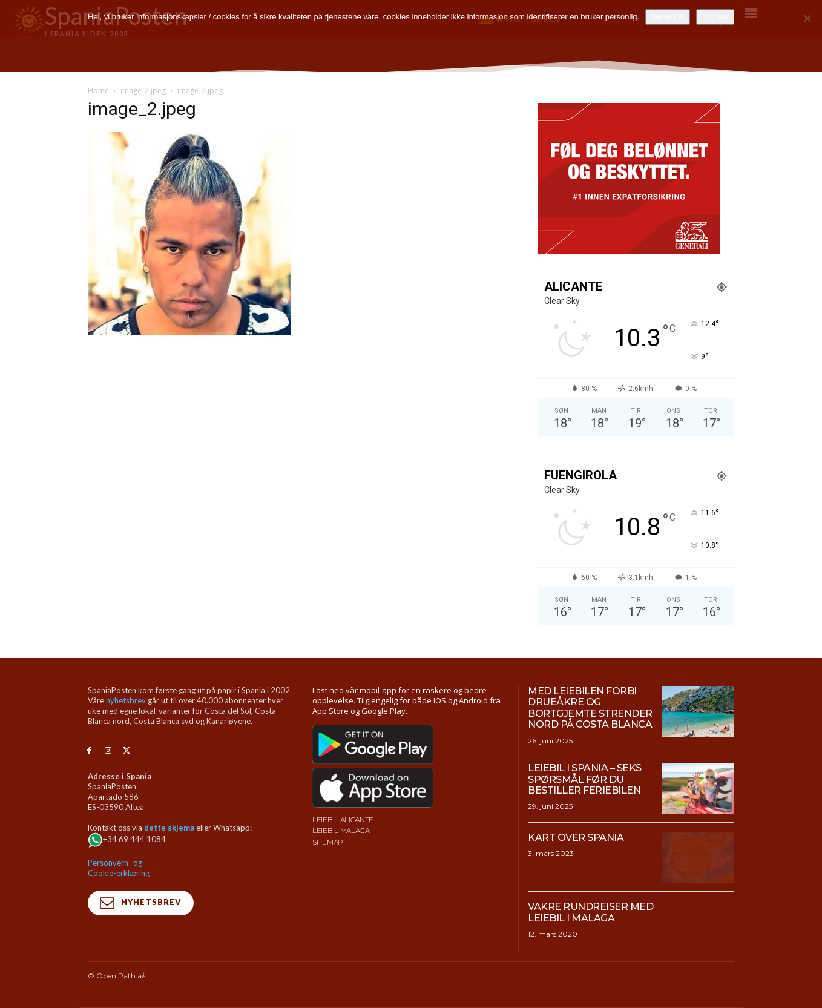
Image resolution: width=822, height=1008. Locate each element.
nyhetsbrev (126, 700)
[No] (807, 18)
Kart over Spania (575, 837)
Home (98, 90)
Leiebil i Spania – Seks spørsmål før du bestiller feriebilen (585, 779)
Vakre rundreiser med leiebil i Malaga (590, 912)
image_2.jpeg (143, 90)
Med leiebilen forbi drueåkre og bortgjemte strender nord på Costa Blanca (590, 707)
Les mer (715, 16)
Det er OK (667, 16)
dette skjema (169, 827)
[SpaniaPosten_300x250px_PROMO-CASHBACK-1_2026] (629, 251)
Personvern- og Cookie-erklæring (119, 868)
